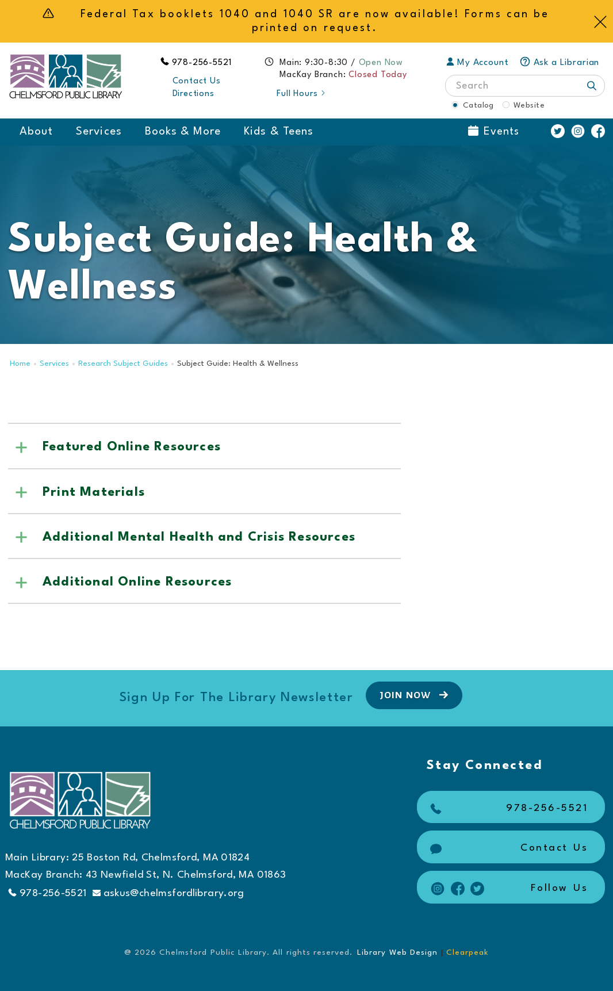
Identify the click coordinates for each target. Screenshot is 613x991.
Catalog (478, 105)
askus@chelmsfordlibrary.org (168, 893)
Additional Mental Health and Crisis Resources (199, 537)
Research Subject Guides (123, 364)
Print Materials (94, 492)
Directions (193, 94)
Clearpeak (467, 952)
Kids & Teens (278, 131)
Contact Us (197, 81)
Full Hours (302, 94)
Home (20, 364)
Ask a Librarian (559, 62)
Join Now (415, 694)
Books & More (183, 131)
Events (493, 131)
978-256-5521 (202, 63)
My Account (477, 62)
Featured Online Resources (132, 447)
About (36, 131)
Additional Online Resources (137, 582)
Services (98, 131)
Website (529, 105)
